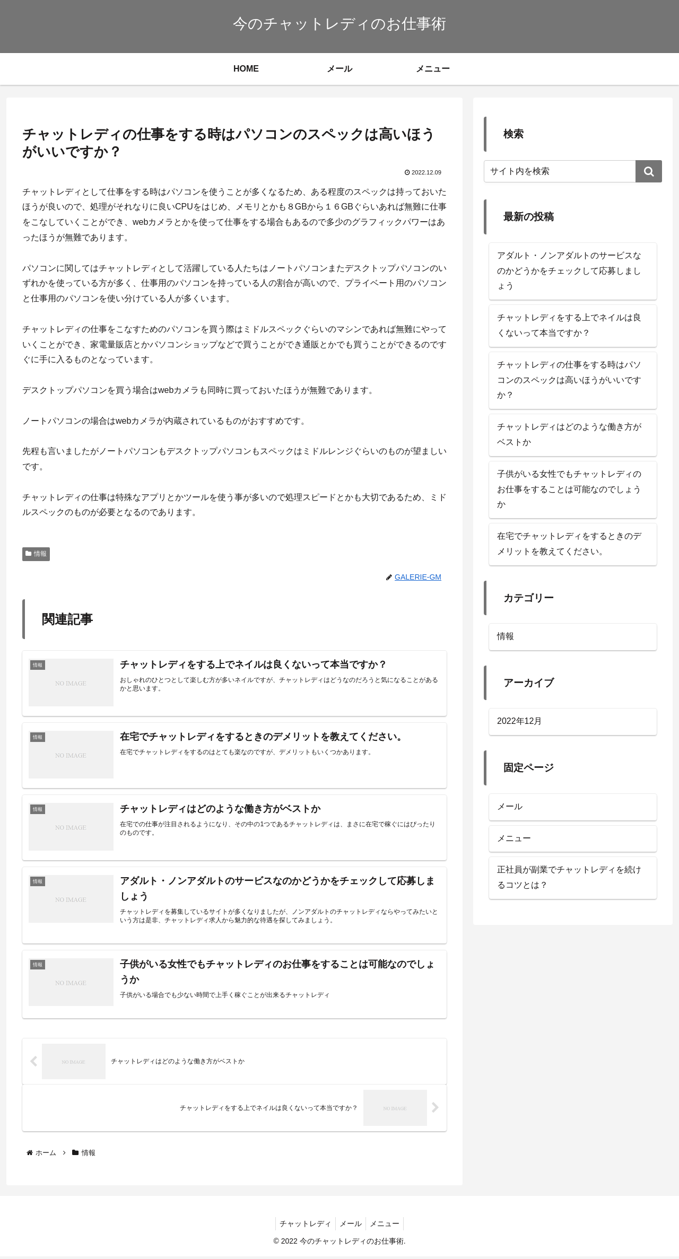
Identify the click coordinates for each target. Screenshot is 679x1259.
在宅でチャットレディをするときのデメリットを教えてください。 (569, 543)
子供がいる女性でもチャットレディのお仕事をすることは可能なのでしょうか (569, 489)
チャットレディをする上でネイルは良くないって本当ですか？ (569, 325)
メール (510, 806)
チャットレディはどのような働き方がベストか (569, 434)
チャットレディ (302, 1226)
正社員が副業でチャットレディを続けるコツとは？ (569, 877)
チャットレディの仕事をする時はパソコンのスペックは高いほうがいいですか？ (569, 380)
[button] (649, 171)
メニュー (514, 838)
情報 (36, 553)
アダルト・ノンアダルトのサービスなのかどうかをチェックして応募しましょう (569, 271)
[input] (573, 171)
